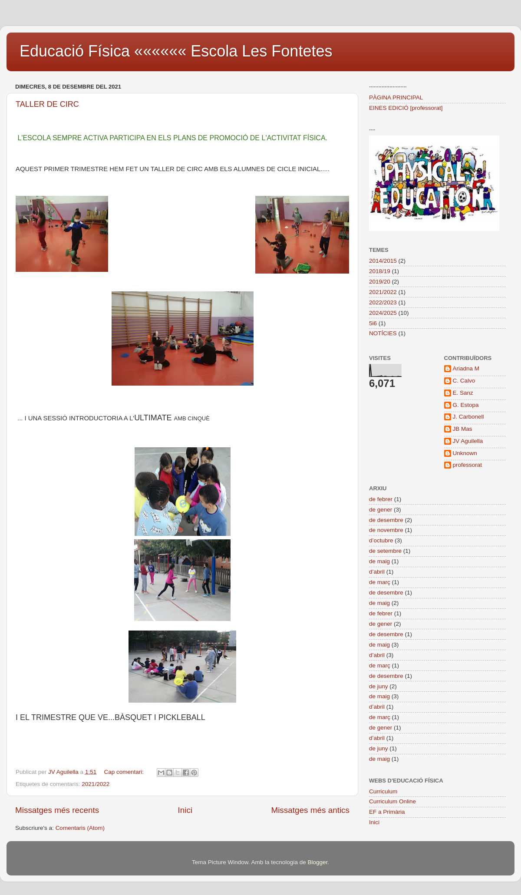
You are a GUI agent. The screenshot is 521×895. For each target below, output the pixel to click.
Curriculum (383, 791)
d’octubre (381, 540)
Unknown (465, 453)
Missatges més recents (57, 810)
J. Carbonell (468, 416)
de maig (379, 561)
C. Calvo (464, 380)
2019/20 (379, 281)
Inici (185, 810)
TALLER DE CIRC (47, 104)
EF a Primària (387, 812)
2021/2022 (95, 784)
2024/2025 (383, 313)
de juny (378, 686)
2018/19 (379, 271)
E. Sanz (463, 393)
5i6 (373, 323)
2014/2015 (383, 261)
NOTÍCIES (383, 333)
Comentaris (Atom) (80, 828)
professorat (467, 465)
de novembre (386, 530)
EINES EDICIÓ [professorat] (406, 108)
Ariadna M (466, 368)
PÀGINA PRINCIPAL (396, 97)
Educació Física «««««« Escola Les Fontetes (176, 51)
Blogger (317, 862)
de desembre (386, 520)
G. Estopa (466, 405)
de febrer (380, 499)
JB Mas (462, 429)
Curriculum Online (392, 801)
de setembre (385, 551)
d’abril (377, 571)
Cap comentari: (124, 772)
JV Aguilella (468, 441)
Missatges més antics (310, 810)
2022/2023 (383, 302)
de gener (380, 509)
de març (379, 582)
